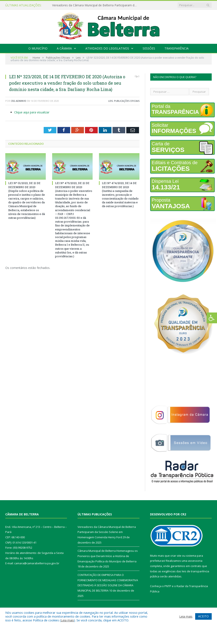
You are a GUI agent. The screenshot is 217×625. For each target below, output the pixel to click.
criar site (175, 556)
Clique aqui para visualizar (31, 112)
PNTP (167, 586)
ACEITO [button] (203, 616)
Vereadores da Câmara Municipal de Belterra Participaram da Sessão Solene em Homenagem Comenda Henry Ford (95, 5)
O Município (37, 48)
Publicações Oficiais (126, 100)
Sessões (149, 48)
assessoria (195, 561)
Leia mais (67, 620)
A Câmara (64, 48)
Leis (110, 100)
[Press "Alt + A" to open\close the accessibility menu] (212, 317)
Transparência (176, 48)
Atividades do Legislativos (107, 48)
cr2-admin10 (18, 100)
